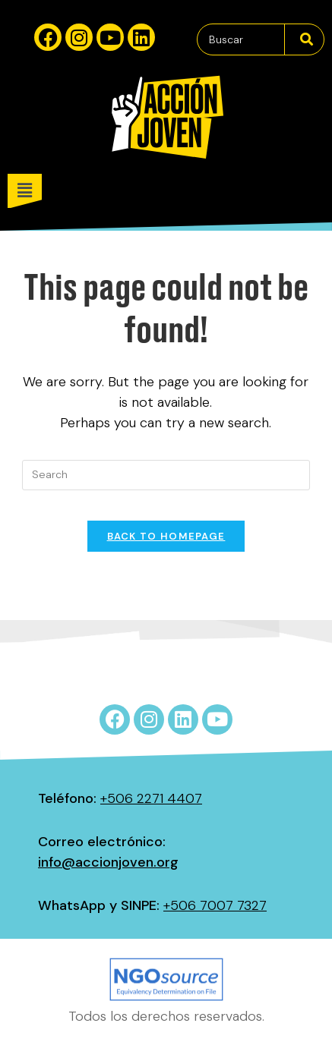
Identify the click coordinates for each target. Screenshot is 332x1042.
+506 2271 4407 (151, 798)
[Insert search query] (165, 475)
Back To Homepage (166, 536)
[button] (170, 191)
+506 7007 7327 (215, 905)
